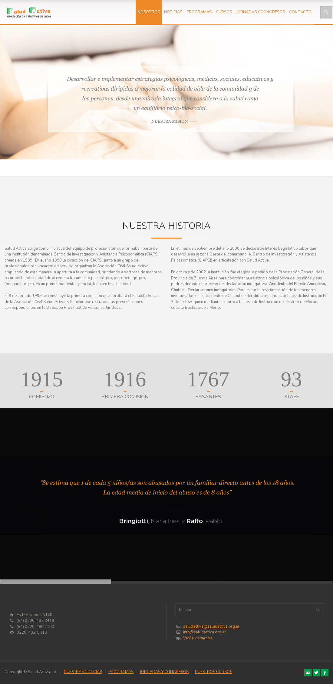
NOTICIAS (173, 12)
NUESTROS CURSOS (213, 672)
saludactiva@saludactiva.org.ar (211, 626)
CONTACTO (300, 12)
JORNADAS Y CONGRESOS (260, 12)
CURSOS (224, 12)
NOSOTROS (149, 12)
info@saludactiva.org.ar (204, 632)
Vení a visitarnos (197, 638)
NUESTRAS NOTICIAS (83, 672)
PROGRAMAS (199, 12)
